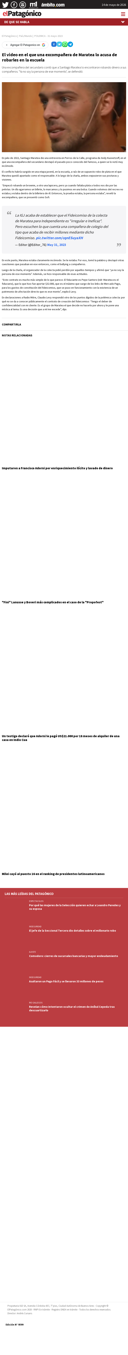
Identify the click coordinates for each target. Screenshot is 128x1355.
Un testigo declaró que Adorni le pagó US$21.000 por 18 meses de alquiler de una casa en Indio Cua (61, 738)
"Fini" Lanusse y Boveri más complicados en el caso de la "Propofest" (53, 602)
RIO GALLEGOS (35, 1002)
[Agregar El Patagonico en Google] (25, 45)
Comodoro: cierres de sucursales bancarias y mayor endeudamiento (73, 956)
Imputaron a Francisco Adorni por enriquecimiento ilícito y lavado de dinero (57, 468)
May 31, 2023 (56, 245)
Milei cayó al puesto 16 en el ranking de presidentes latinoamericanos (53, 874)
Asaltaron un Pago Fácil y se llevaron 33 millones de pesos (66, 981)
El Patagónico (9, 36)
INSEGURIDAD (35, 926)
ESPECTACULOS (36, 901)
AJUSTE (32, 952)
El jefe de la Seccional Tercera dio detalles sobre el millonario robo (72, 930)
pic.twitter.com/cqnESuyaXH (59, 237)
